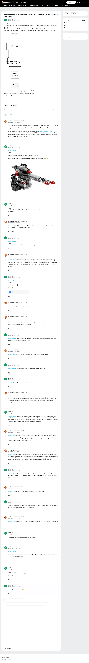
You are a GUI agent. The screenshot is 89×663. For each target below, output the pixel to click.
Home (2, 9)
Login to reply (12, 114)
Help (43, 5)
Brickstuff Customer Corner (9, 5)
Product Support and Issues (15, 9)
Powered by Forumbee (83, 661)
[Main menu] (86, 2)
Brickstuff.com (66, 5)
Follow (14, 105)
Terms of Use (10, 659)
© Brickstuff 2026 (6, 657)
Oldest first (55, 109)
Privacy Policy (4, 659)
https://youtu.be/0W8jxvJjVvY (46, 131)
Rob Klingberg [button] (12, 280)
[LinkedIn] (69, 37)
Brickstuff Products (22, 5)
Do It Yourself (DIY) (34, 5)
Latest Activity (57, 5)
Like (7, 105)
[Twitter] (67, 37)
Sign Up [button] (79, 2)
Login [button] (83, 2)
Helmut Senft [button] (12, 321)
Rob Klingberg (14, 121)
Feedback (49, 5)
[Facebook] (64, 37)
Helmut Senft (10, 19)
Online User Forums (21, 2)
